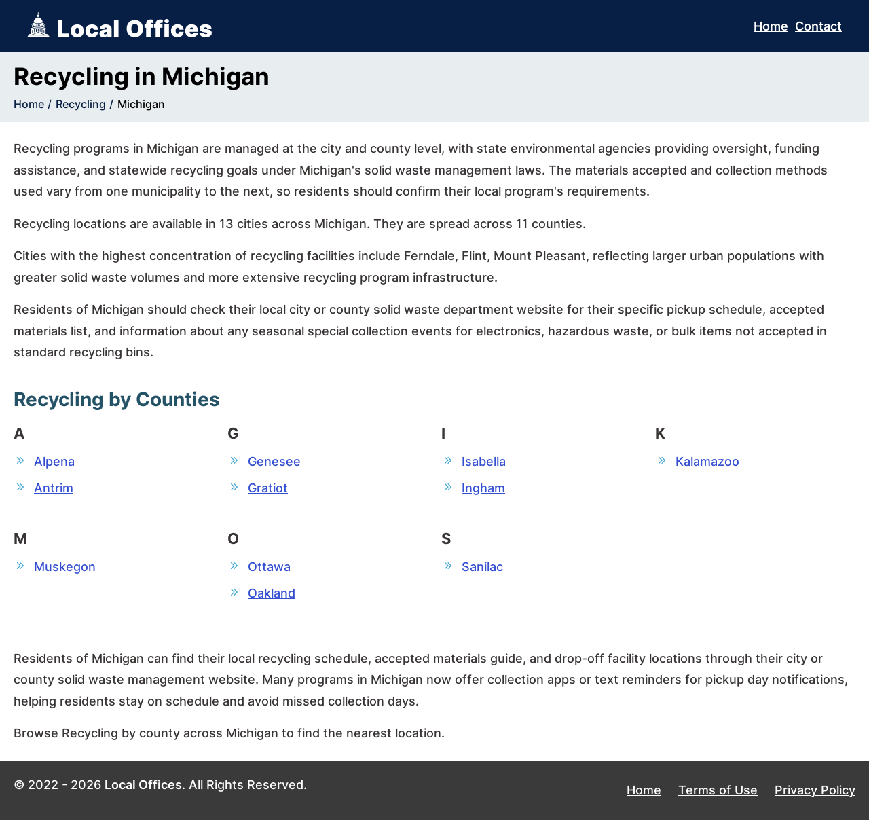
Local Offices (143, 787)
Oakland (271, 595)
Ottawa (269, 568)
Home (771, 26)
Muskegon (65, 568)
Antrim (53, 488)
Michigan (141, 104)
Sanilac (482, 568)
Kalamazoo (707, 461)
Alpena (54, 461)
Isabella (484, 461)
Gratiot (268, 488)
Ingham (483, 488)
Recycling (81, 104)
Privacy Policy (815, 793)
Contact (818, 26)
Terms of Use (718, 793)
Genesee (274, 461)
